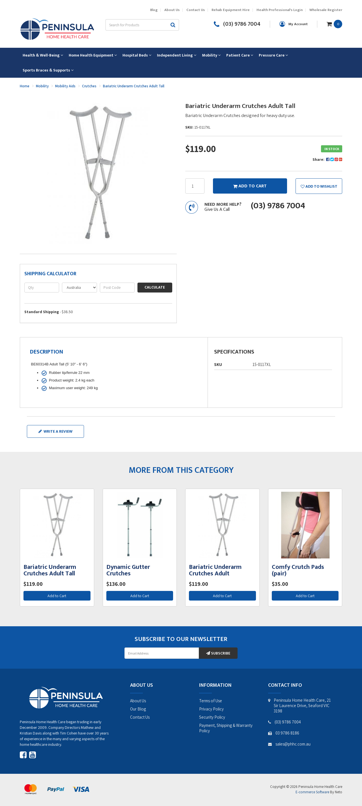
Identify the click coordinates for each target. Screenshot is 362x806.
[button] (319, 186)
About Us (172, 10)
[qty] (41, 287)
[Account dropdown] (293, 24)
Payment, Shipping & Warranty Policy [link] (226, 728)
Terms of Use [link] (210, 700)
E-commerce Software (312, 792)
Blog (154, 10)
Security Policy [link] (212, 717)
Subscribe (218, 653)
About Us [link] (138, 700)
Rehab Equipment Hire (231, 10)
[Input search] (136, 25)
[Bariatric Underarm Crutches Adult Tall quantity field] (194, 186)
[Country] (79, 287)
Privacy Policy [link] (211, 709)
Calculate (155, 287)
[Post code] (117, 287)
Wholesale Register (325, 10)
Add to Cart (57, 595)
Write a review (55, 431)
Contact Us (195, 10)
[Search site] (173, 25)
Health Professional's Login (280, 10)
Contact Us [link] (140, 717)
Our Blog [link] (138, 709)
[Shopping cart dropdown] (334, 23)
